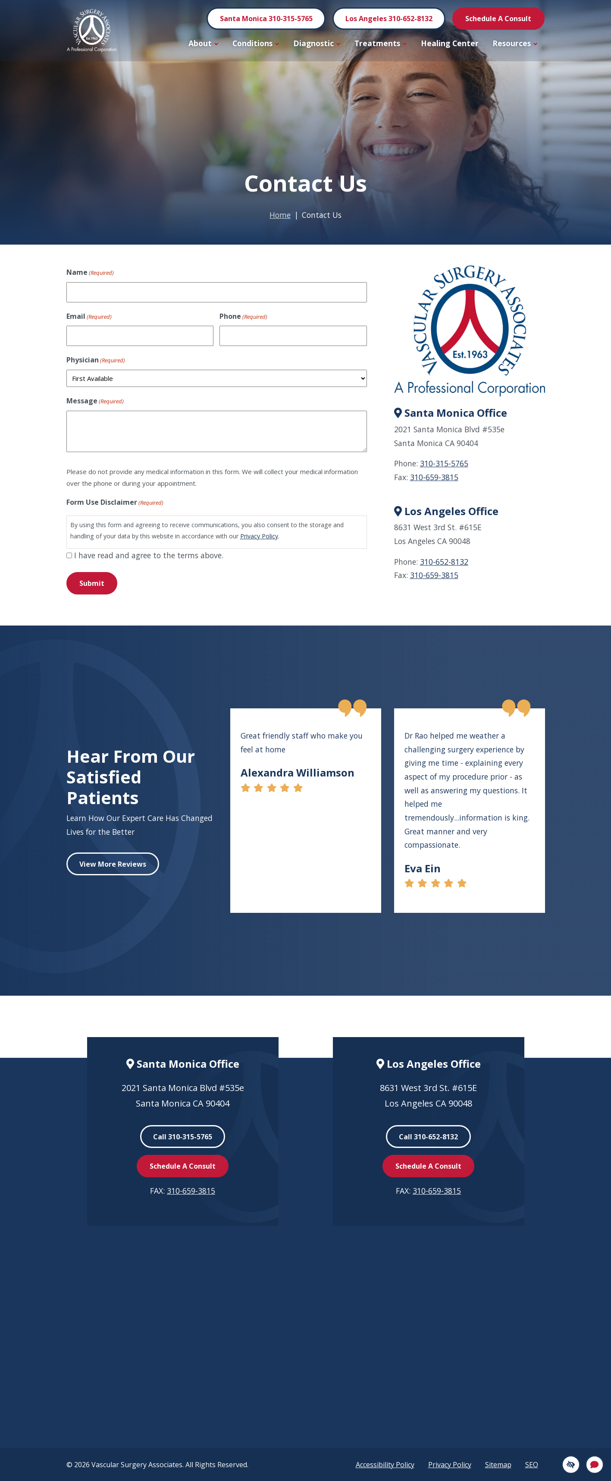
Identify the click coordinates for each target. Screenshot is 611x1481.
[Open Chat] (594, 1464)
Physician (95, 360)
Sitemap (498, 1464)
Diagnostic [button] (317, 43)
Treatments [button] (380, 43)
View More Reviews (112, 864)
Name (90, 272)
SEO (531, 1464)
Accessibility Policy (385, 1464)
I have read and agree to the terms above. (148, 555)
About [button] (203, 43)
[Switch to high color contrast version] (570, 1464)
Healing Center (450, 43)
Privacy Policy (259, 536)
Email (89, 316)
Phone (243, 316)
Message (95, 401)
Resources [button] (515, 43)
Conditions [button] (255, 43)
